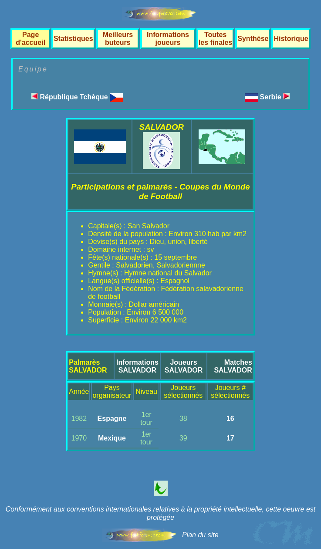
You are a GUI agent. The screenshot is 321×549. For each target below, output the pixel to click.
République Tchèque (77, 97)
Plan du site (200, 535)
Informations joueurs (168, 38)
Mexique (112, 438)
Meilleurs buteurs (118, 38)
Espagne (112, 418)
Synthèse (252, 38)
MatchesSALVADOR (233, 366)
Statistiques (73, 38)
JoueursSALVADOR (184, 366)
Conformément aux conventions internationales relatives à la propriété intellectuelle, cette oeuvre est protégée (161, 513)
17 (230, 438)
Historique (291, 38)
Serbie (275, 97)
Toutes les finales (215, 38)
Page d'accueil (30, 38)
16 (230, 418)
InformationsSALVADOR (137, 366)
